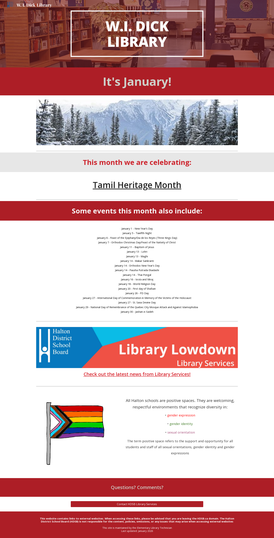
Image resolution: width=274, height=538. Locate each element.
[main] (137, 33)
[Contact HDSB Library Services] (137, 504)
